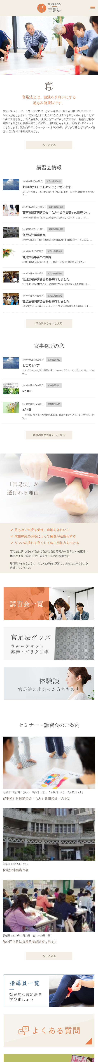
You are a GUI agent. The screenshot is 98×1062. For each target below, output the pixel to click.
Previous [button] (5, 45)
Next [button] (92, 45)
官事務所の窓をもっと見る (49, 435)
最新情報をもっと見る (49, 323)
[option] (49, 45)
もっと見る (49, 144)
